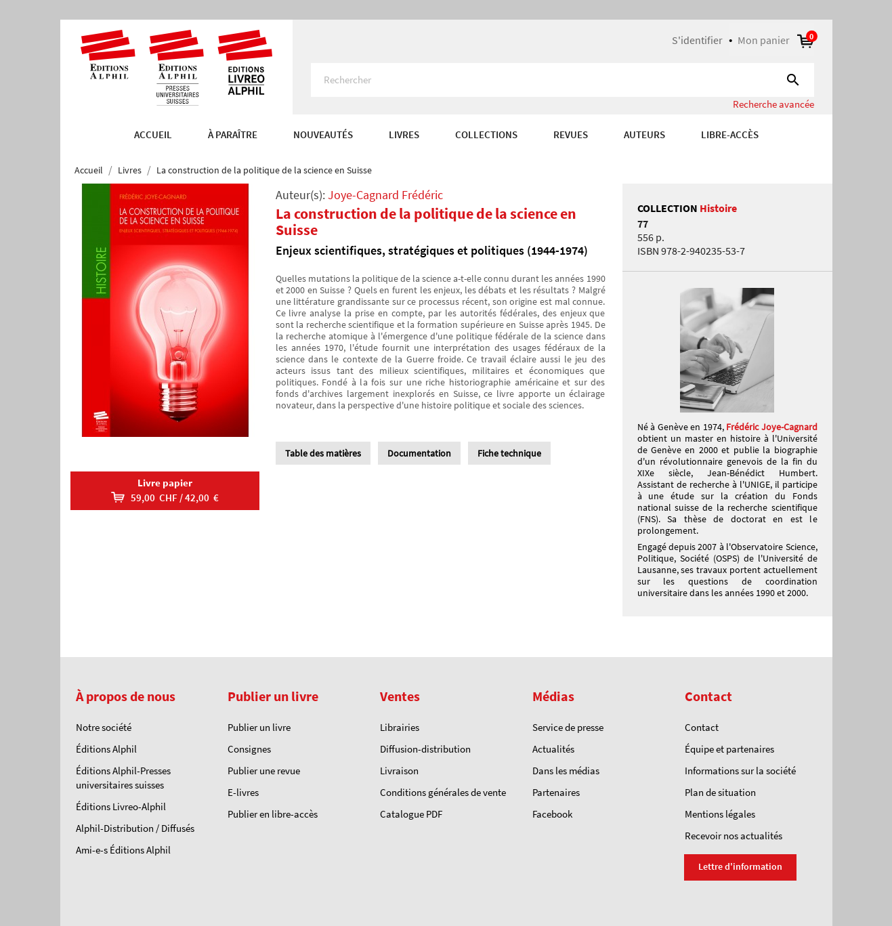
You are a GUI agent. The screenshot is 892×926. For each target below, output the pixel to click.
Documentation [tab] (419, 453)
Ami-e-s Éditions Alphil (123, 849)
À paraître (232, 134)
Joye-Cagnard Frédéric (385, 195)
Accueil (153, 134)
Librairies (399, 727)
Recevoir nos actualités (733, 835)
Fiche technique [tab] (509, 453)
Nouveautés (323, 134)
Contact (702, 727)
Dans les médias (565, 770)
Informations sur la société (740, 770)
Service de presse (567, 727)
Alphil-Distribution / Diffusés (135, 828)
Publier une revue (264, 770)
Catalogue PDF (411, 813)
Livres (404, 134)
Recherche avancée (773, 104)
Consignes (249, 748)
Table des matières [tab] (323, 453)
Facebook (552, 813)
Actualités (553, 748)
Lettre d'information (740, 866)
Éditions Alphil (106, 748)
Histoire (718, 208)
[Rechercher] (562, 80)
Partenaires (556, 792)
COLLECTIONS (486, 134)
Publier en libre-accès (273, 813)
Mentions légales (720, 813)
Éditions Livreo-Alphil (121, 806)
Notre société (103, 727)
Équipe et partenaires (729, 748)
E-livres (243, 792)
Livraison (399, 770)
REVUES (570, 134)
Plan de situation (720, 792)
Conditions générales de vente (443, 792)
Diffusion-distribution (425, 748)
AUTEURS (644, 134)
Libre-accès (730, 134)
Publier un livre (259, 727)
